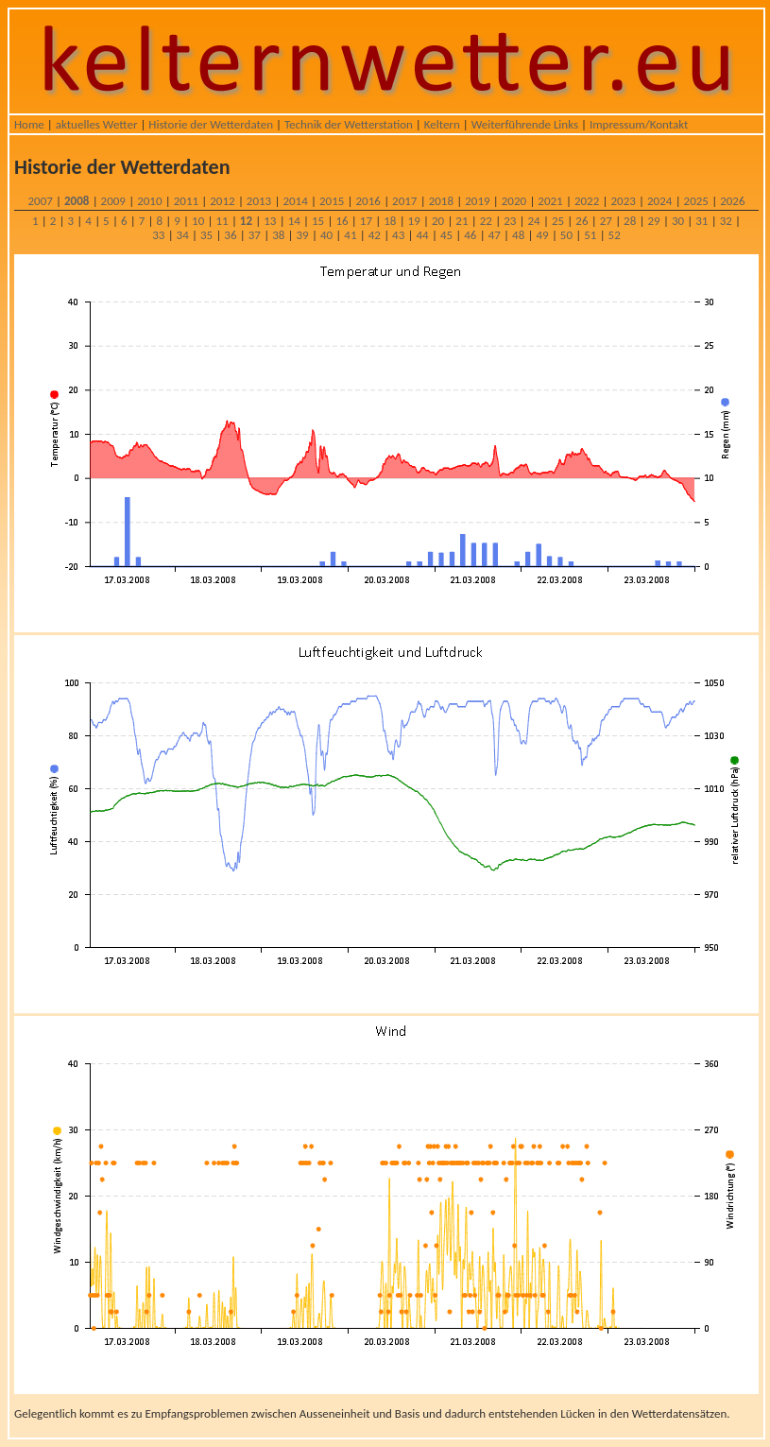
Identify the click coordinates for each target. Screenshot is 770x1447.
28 (630, 221)
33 (158, 235)
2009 (113, 201)
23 (510, 221)
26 (581, 221)
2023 (622, 201)
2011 (186, 201)
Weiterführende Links (524, 124)
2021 (550, 201)
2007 (39, 201)
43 (398, 235)
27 (606, 221)
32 (726, 221)
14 (294, 221)
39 (303, 235)
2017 (404, 201)
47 (494, 235)
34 (183, 235)
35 (206, 235)
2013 (259, 201)
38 (278, 235)
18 (390, 221)
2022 (586, 201)
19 (414, 221)
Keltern (442, 124)
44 (422, 235)
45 (446, 235)
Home (29, 124)
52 (614, 235)
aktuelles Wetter (97, 124)
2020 (514, 201)
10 (198, 221)
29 (653, 221)
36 (230, 235)
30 (678, 221)
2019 (477, 201)
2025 (696, 201)
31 (701, 221)
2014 (294, 201)
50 (566, 235)
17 (366, 221)
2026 (732, 201)
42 (374, 235)
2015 (331, 201)
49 (542, 235)
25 (558, 221)
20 (438, 221)
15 (318, 221)
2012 (222, 201)
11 (221, 221)
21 (461, 221)
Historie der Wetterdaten (210, 124)
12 (246, 221)
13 (270, 221)
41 (350, 235)
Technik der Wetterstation (348, 124)
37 (254, 235)
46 (470, 235)
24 (534, 221)
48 (518, 235)
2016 (368, 201)
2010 (149, 201)
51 (590, 235)
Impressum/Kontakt (639, 124)
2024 (659, 201)
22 (486, 221)
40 (326, 235)
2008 (76, 201)
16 (341, 221)
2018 (441, 201)
